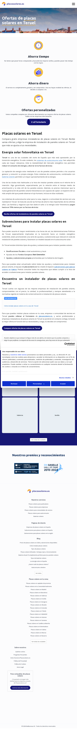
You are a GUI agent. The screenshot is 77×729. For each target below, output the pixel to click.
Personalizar (38, 384)
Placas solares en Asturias (38, 618)
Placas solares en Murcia (38, 633)
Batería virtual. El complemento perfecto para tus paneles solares (38, 556)
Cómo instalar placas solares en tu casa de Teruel (21, 306)
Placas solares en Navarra (38, 636)
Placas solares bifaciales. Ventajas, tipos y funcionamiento (38, 552)
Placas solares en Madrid (38, 590)
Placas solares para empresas (38, 508)
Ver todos (39, 574)
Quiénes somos (20, 652)
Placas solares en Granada (38, 608)
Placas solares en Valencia (38, 596)
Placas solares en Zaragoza (38, 602)
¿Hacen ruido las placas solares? (39, 565)
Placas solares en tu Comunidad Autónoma (38, 587)
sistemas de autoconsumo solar (50, 160)
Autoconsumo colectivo (38, 568)
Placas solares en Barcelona (38, 593)
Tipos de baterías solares (38, 559)
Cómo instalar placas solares (38, 546)
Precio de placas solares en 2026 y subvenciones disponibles (38, 543)
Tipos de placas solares (38, 549)
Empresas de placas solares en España (38, 528)
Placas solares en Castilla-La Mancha (38, 624)
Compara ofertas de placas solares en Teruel (22, 328)
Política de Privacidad (20, 661)
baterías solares (8, 177)
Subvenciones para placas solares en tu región (38, 534)
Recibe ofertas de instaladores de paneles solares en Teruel (28, 214)
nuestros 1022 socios (18, 354)
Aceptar (63, 384)
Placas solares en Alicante (39, 605)
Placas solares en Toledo (38, 612)
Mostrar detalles (65, 377)
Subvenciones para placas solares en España (39, 531)
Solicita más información (20, 688)
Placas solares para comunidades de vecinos (38, 511)
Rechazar (14, 384)
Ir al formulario (38, 122)
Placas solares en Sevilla (38, 599)
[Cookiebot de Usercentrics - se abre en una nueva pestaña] (66, 344)
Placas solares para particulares (38, 504)
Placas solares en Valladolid (38, 615)
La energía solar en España (38, 562)
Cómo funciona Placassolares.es (20, 658)
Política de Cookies (20, 665)
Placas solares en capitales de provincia (38, 584)
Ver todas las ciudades (38, 440)
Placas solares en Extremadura (38, 627)
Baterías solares (38, 517)
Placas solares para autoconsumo (38, 514)
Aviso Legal (20, 668)
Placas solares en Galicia (38, 630)
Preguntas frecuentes (20, 655)
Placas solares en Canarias (38, 621)
